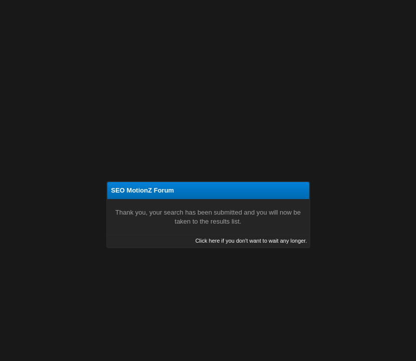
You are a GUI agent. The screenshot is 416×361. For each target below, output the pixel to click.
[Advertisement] (208, 74)
